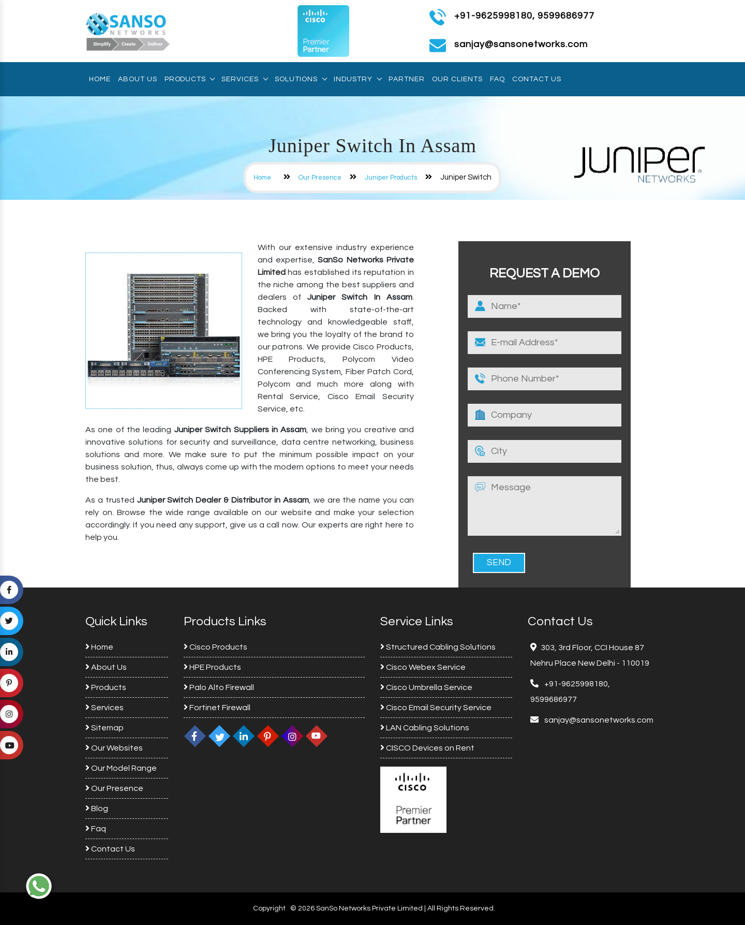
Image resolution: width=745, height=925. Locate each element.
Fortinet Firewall (217, 707)
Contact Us (536, 79)
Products (189, 79)
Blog (96, 808)
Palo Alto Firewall (219, 687)
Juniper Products (391, 177)
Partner (407, 79)
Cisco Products (215, 647)
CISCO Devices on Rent (427, 748)
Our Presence (320, 177)
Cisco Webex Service (423, 667)
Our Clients (457, 79)
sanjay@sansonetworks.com (598, 720)
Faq (497, 79)
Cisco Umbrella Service (426, 687)
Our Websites (114, 748)
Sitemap (104, 728)
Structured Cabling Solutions (438, 647)
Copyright (269, 908)
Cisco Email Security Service (435, 707)
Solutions (300, 79)
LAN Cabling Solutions (424, 728)
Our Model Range (121, 768)
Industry (357, 79)
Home (100, 79)
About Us (137, 79)
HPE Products (212, 667)
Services (244, 79)
